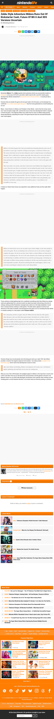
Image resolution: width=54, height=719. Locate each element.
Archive (25, 634)
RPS (43, 706)
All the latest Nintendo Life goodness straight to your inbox (27, 712)
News (3, 11)
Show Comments (27, 488)
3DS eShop (23, 11)
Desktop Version (43, 634)
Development (31, 11)
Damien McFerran (11, 27)
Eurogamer (17, 706)
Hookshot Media (10, 698)
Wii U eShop (16, 11)
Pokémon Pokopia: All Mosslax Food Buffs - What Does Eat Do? (24, 607)
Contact (38, 631)
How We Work (22, 631)
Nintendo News (47, 703)
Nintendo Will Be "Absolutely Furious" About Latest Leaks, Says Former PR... (28, 614)
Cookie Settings (33, 634)
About (11, 631)
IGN (11, 706)
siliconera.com (19, 404)
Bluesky (28, 475)
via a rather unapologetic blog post (16, 104)
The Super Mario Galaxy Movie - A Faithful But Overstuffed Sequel (27, 611)
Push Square (10, 703)
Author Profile (21, 475)
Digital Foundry (37, 703)
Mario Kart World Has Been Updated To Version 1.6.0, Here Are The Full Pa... (28, 601)
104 (9, 533)
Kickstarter (8, 11)
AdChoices (41, 698)
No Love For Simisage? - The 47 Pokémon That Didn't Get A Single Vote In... (28, 591)
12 (9, 543)
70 (30, 412)
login (28, 503)
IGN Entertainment (23, 698)
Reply (35, 475)
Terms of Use (10, 634)
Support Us (31, 631)
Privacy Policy (45, 631)
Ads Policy (18, 634)
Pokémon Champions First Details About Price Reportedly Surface (25, 604)
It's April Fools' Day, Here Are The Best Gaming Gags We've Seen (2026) (28, 618)
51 (9, 552)
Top (6, 631)
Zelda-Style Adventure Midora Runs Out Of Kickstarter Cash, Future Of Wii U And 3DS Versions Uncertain (24, 17)
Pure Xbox (18, 703)
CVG (39, 706)
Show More (27, 681)
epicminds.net (9, 404)
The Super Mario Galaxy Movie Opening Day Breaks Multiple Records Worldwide (26, 621)
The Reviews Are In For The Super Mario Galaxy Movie (23, 597)
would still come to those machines (30, 97)
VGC (23, 706)
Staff (15, 631)
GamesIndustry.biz (31, 706)
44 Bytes (36, 698)
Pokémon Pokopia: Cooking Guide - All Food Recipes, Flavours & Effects (27, 594)
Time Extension (47, 471)
